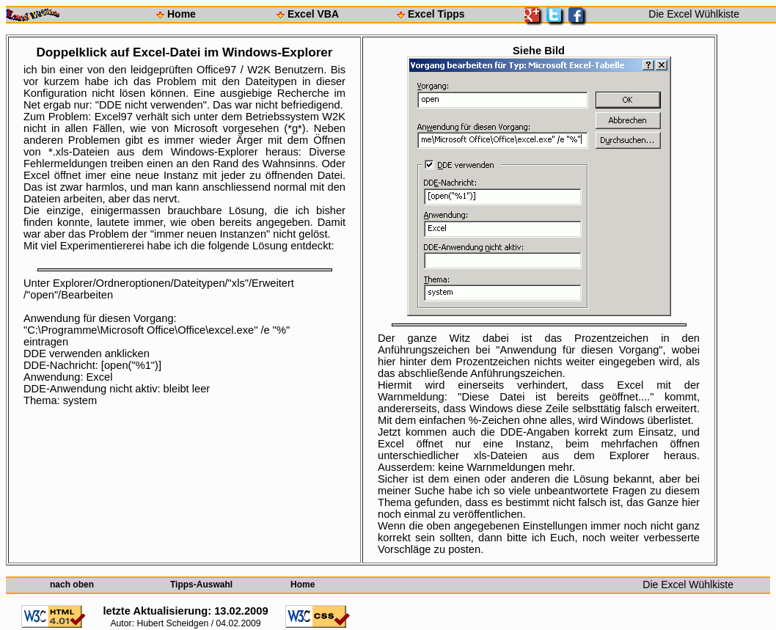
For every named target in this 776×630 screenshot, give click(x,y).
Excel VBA (313, 14)
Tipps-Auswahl (201, 584)
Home (181, 14)
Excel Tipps (436, 14)
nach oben (72, 584)
